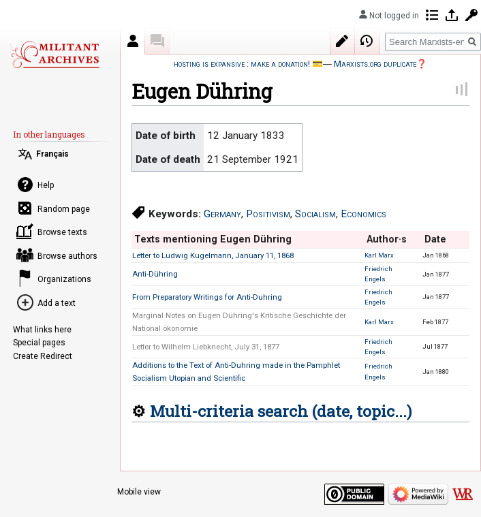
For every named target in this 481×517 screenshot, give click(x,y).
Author (133, 40)
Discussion (157, 40)
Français (52, 154)
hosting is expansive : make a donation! (242, 64)
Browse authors (67, 256)
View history (367, 40)
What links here (42, 329)
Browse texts (62, 232)
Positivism (268, 214)
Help (45, 185)
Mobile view (139, 492)
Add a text (56, 303)
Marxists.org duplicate (375, 64)
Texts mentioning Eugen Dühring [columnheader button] (213, 239)
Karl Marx (379, 255)
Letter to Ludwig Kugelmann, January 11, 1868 (213, 255)
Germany (222, 214)
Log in (452, 15)
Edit (342, 40)
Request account (471, 15)
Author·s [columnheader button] (387, 239)
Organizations (64, 279)
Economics (363, 214)
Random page (63, 209)
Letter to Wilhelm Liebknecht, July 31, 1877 (205, 346)
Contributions (432, 15)
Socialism (315, 214)
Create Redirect (42, 356)
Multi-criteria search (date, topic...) (281, 411)
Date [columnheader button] (435, 239)
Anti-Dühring (155, 274)
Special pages (39, 342)
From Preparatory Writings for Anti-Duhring (207, 297)
